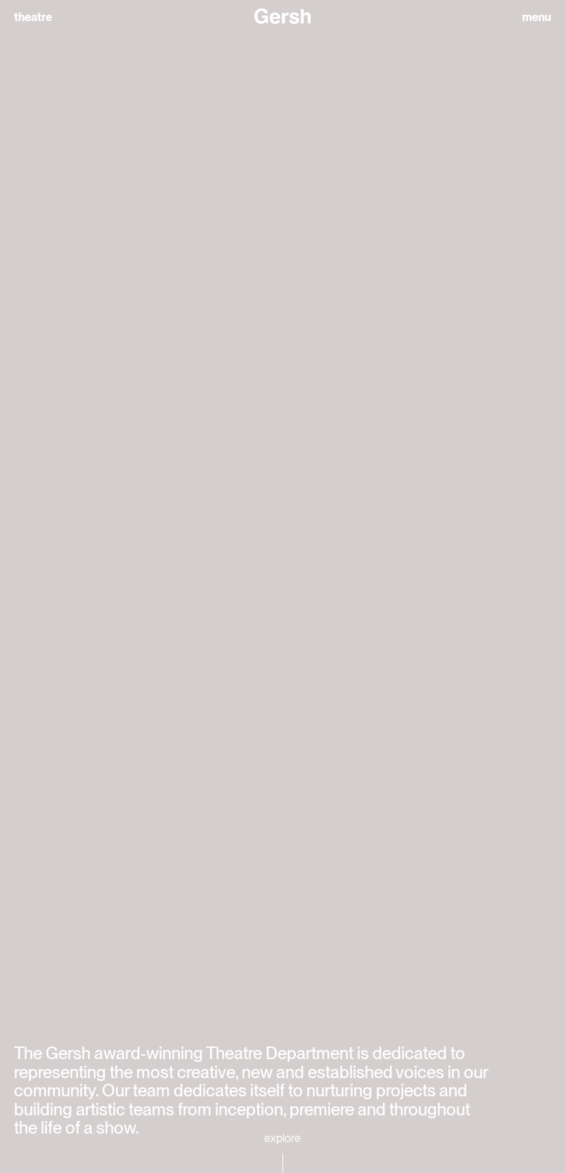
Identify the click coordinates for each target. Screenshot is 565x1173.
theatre (33, 17)
